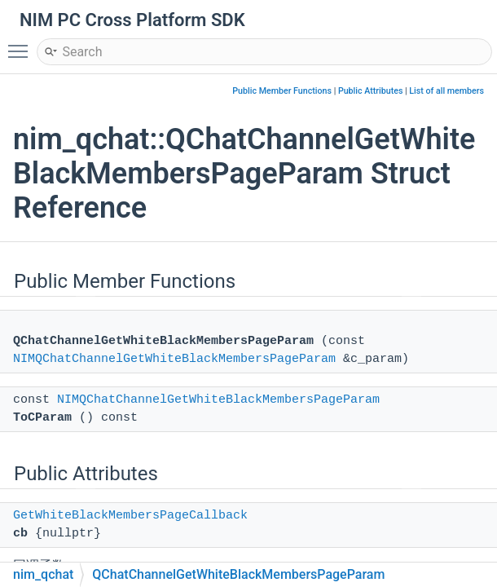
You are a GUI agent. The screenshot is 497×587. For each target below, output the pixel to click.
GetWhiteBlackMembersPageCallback (130, 516)
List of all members (446, 91)
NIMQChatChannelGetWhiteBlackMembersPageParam (174, 359)
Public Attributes (370, 91)
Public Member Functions (282, 91)
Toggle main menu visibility (22, 44)
